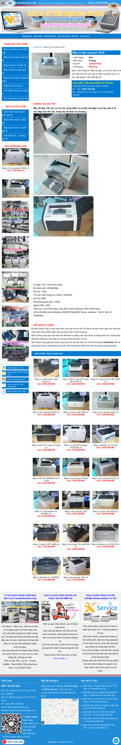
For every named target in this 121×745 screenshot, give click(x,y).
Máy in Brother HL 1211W (105, 445)
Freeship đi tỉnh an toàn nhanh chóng (90, 86)
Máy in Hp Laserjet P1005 (76, 478)
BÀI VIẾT (74, 36)
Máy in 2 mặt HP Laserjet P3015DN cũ (75, 446)
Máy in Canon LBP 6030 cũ (105, 511)
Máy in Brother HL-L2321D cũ (105, 544)
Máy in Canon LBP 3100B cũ (46, 544)
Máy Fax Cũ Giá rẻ (13, 86)
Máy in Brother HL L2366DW (46, 577)
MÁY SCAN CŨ (50, 36)
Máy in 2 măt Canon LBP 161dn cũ (46, 380)
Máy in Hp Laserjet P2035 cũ (46, 412)
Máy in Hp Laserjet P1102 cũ (105, 478)
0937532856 (102, 3)
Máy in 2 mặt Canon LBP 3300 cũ (105, 380)
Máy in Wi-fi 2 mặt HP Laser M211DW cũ (76, 380)
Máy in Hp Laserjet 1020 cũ (105, 412)
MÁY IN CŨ (38, 36)
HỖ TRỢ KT (84, 36)
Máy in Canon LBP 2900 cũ (76, 412)
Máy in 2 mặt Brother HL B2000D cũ (46, 512)
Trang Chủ (38, 47)
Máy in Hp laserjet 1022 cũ (76, 577)
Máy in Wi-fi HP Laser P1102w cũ (46, 446)
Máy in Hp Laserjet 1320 (76, 511)
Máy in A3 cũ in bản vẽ (15, 65)
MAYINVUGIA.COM (26, 3)
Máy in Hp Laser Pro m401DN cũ (76, 545)
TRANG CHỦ (27, 36)
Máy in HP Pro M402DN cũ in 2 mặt (46, 479)
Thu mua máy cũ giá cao (16, 98)
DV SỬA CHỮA (64, 36)
